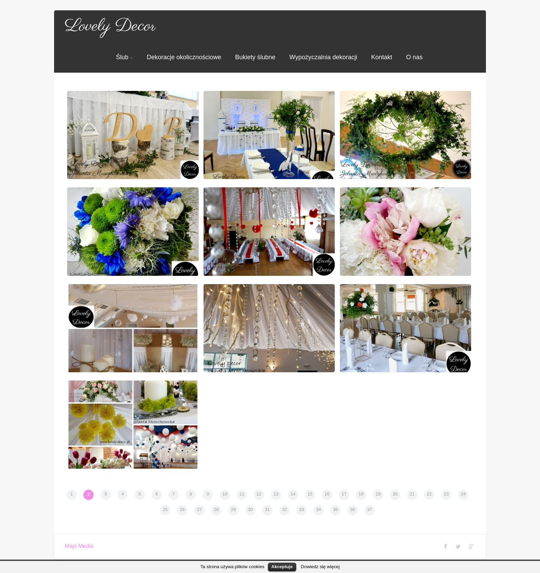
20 (395, 494)
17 (344, 494)
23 (446, 494)
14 (292, 494)
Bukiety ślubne (255, 57)
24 (463, 494)
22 (429, 494)
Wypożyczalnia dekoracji (323, 57)
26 (182, 509)
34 (318, 509)
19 (378, 494)
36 (352, 509)
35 (335, 509)
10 (224, 494)
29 (233, 509)
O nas (414, 57)
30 (250, 509)
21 (412, 494)
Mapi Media (79, 546)
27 (199, 509)
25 (165, 509)
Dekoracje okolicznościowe (184, 57)
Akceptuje (282, 566)
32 (284, 509)
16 (326, 494)
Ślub (124, 57)
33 (301, 509)
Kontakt (381, 57)
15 (310, 494)
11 (241, 494)
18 (361, 494)
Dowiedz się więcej (320, 566)
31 (267, 509)
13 (275, 494)
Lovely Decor (110, 26)
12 (259, 494)
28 (216, 509)
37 (369, 509)
